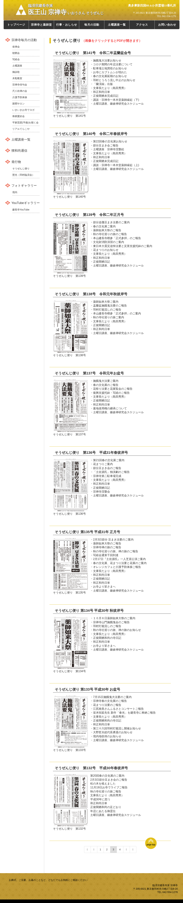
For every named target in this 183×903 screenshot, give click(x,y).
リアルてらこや (21, 128)
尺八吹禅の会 (19, 91)
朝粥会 (16, 53)
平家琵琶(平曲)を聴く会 (25, 122)
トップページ (16, 24)
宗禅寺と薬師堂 (41, 24)
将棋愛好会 (18, 116)
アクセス (142, 24)
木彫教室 (17, 78)
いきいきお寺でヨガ (23, 109)
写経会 (16, 59)
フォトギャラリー (24, 185)
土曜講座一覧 (117, 24)
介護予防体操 (19, 97)
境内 (14, 192)
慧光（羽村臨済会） (23, 174)
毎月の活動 (91, 24)
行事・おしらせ (66, 24)
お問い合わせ (167, 24)
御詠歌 (16, 72)
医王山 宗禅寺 (66, 10)
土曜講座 (17, 65)
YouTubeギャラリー (25, 203)
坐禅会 (16, 46)
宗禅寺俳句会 (19, 84)
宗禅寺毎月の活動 (24, 40)
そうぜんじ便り (21, 168)
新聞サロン (18, 103)
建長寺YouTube (20, 209)
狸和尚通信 (19, 150)
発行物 (16, 162)
